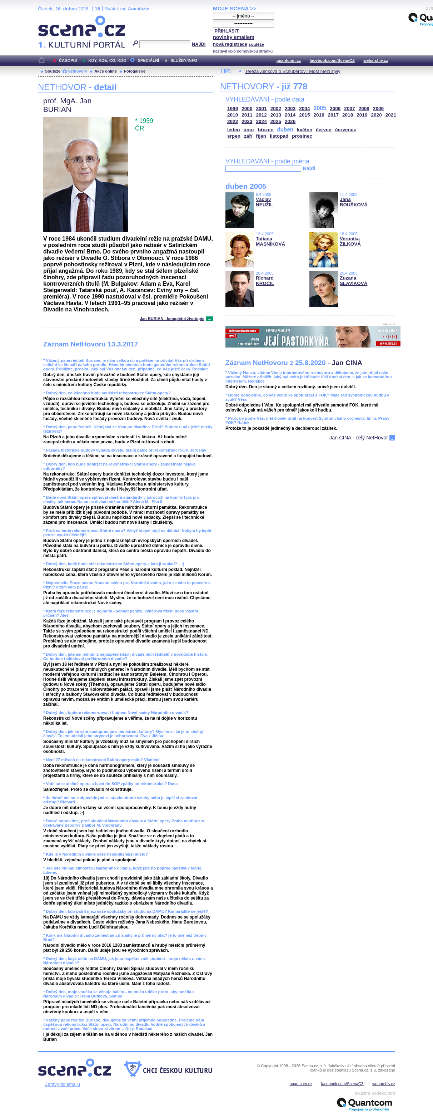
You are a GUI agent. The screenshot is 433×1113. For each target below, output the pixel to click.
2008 (364, 108)
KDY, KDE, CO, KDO (107, 60)
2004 (304, 108)
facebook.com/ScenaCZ (332, 60)
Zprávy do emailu (62, 1084)
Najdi (309, 168)
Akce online (105, 71)
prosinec (302, 136)
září (248, 136)
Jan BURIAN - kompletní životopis (172, 318)
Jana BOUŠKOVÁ (354, 202)
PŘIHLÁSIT (226, 31)
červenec (345, 129)
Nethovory (77, 71)
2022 (232, 121)
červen (324, 129)
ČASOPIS (68, 60)
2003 (290, 108)
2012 (261, 115)
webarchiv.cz (375, 60)
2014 (290, 115)
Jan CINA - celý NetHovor (358, 437)
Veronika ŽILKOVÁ (350, 241)
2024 (261, 121)
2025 (275, 121)
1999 (232, 108)
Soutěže (52, 71)
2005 (320, 108)
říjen (261, 136)
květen (304, 129)
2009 (378, 108)
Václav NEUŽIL (264, 202)
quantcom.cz (289, 60)
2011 (247, 115)
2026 (290, 121)
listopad (279, 136)
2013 (275, 115)
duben (285, 129)
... (209, 318)
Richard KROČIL (265, 280)
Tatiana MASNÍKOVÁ (270, 241)
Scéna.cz (50, 18)
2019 (362, 115)
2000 (247, 108)
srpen (233, 136)
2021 (390, 115)
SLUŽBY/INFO (183, 60)
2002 (275, 108)
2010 (232, 115)
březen (266, 129)
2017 (333, 115)
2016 (319, 115)
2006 (335, 108)
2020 (376, 115)
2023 (247, 121)
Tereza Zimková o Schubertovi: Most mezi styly (292, 71)
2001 (261, 108)
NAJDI (198, 44)
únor (249, 129)
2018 (347, 115)
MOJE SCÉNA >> (235, 8)
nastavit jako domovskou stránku (243, 51)
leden (233, 129)
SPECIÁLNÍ (148, 60)
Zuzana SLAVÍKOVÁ (353, 280)
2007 (349, 108)
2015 (304, 115)
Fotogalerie (134, 71)
